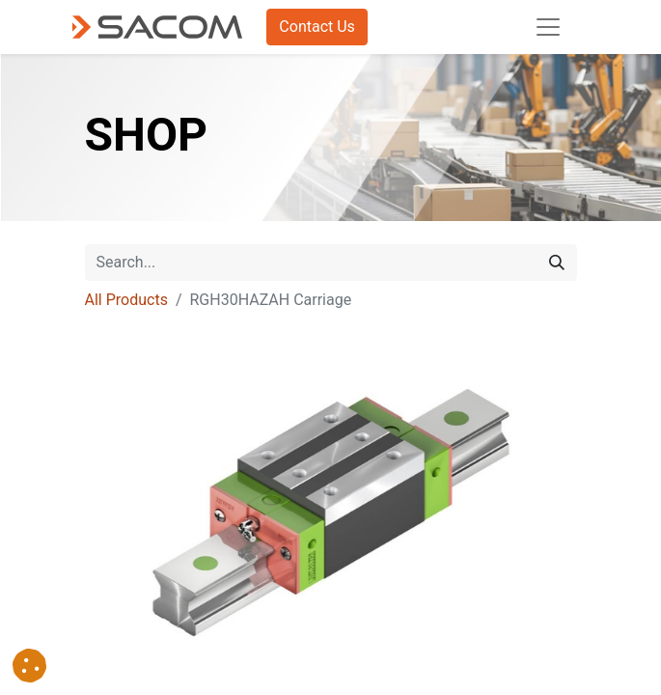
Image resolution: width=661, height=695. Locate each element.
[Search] (557, 262)
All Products (126, 300)
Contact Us (317, 26)
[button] (29, 665)
